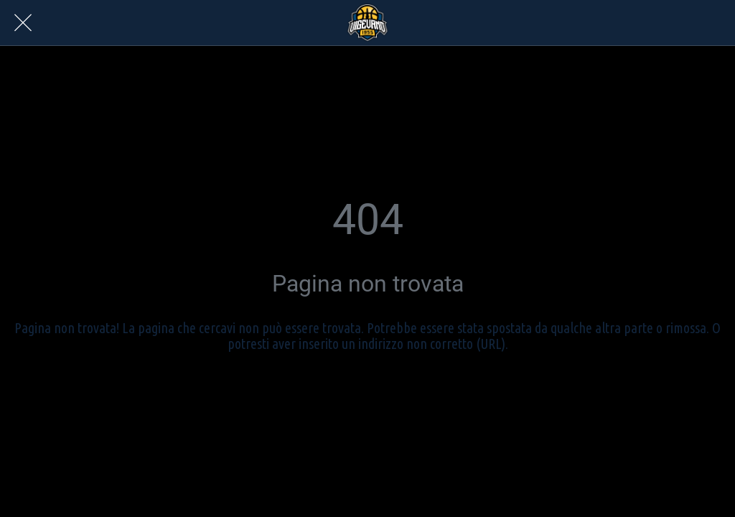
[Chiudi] (23, 23)
